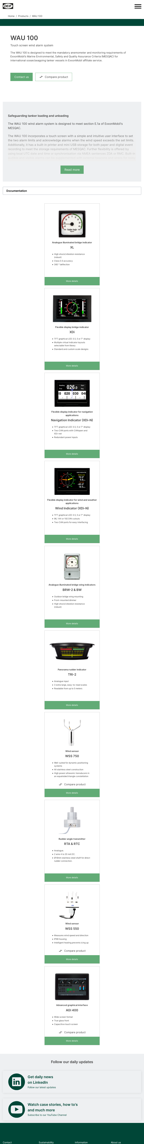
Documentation (16, 190)
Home (11, 16)
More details (72, 281)
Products (23, 16)
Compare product (53, 77)
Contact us (21, 77)
